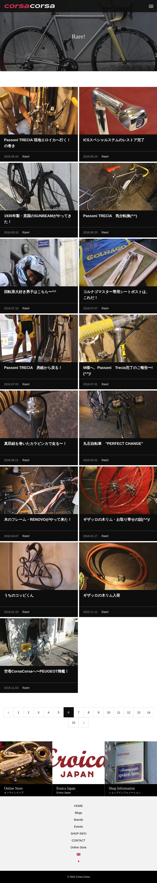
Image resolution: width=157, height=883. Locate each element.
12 (128, 713)
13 (138, 713)
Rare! (25, 157)
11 (118, 713)
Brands (78, 819)
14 (148, 713)
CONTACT (78, 840)
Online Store (78, 847)
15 (73, 723)
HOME (78, 805)
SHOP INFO (78, 833)
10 (108, 713)
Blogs (78, 812)
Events (78, 826)
